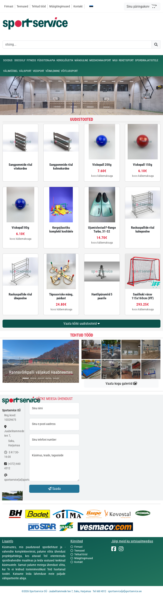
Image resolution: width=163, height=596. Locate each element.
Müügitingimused (59, 6)
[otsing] (77, 44)
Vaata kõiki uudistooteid (82, 324)
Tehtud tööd (39, 6)
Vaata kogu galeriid (121, 384)
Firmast (8, 6)
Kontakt (78, 6)
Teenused (22, 6)
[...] (25, 378)
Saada (54, 489)
